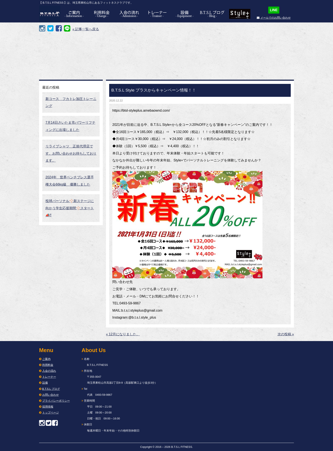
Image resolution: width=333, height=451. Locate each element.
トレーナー (49, 376)
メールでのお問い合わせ (275, 17)
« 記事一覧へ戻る (85, 29)
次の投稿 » (286, 334)
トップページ (50, 412)
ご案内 (46, 359)
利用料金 (47, 364)
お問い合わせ (50, 394)
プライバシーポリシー (56, 400)
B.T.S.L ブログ (51, 388)
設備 (45, 382)
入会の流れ (49, 370)
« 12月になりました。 (123, 334)
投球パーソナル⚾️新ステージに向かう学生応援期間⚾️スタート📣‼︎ (69, 208)
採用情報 (47, 406)
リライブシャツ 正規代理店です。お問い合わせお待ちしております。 (70, 153)
